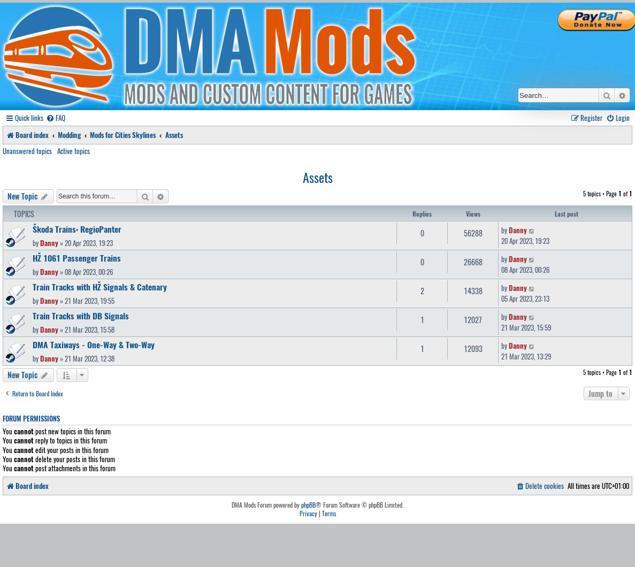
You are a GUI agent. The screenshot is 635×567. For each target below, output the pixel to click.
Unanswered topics (27, 150)
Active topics (73, 150)
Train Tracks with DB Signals (81, 315)
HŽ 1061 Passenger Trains (77, 257)
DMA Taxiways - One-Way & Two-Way (94, 344)
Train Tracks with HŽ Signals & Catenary (100, 286)
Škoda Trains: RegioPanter (77, 229)
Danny (49, 242)
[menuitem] (55, 118)
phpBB (308, 505)
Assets (318, 177)
